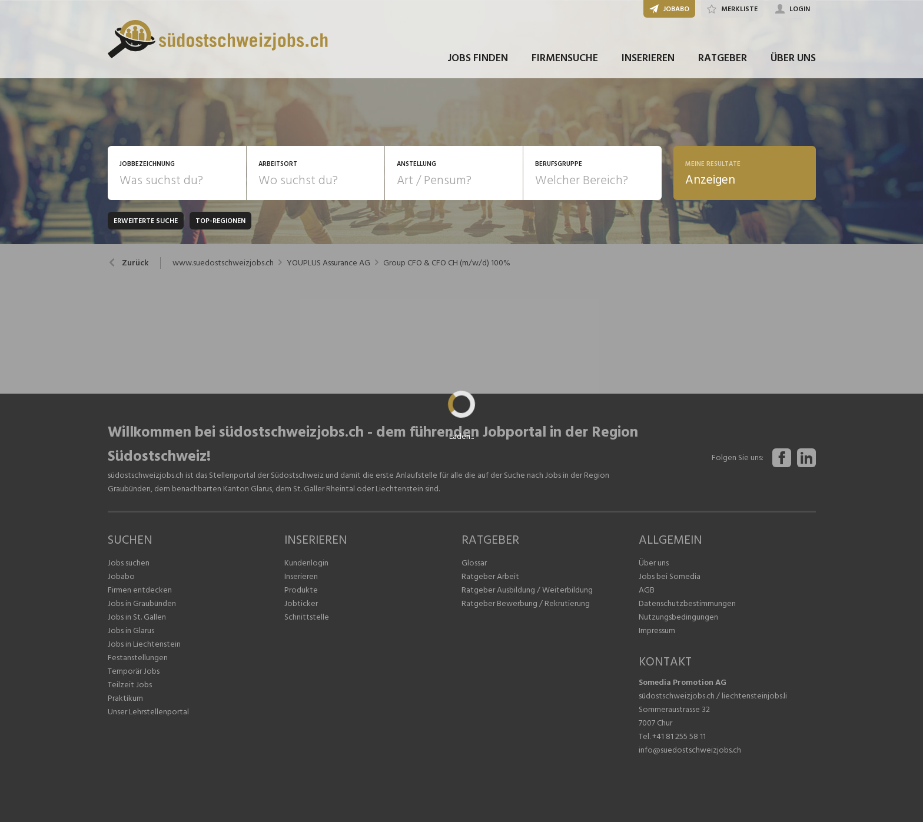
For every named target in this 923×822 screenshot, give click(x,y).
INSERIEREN (648, 57)
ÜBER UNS (793, 57)
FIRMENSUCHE (565, 57)
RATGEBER (722, 57)
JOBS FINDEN (477, 57)
